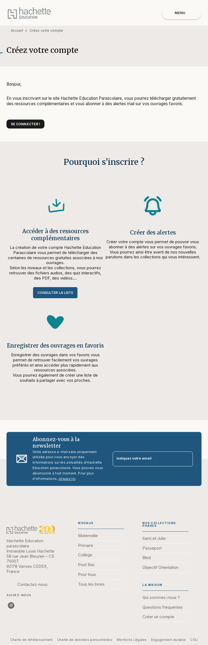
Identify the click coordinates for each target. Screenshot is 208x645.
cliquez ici (66, 479)
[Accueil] (29, 13)
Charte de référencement (31, 640)
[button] (25, 124)
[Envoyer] (186, 459)
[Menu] (182, 13)
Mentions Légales (132, 640)
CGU (194, 640)
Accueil (17, 30)
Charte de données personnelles (84, 640)
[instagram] (11, 605)
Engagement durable (168, 640)
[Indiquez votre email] (146, 458)
